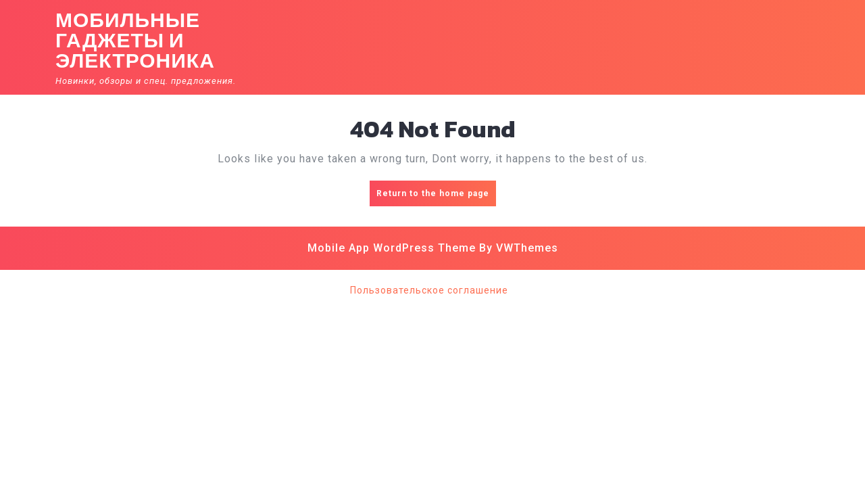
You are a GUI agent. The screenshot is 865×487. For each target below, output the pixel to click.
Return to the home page (436, 196)
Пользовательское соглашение (429, 290)
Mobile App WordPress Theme (391, 247)
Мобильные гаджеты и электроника (135, 40)
